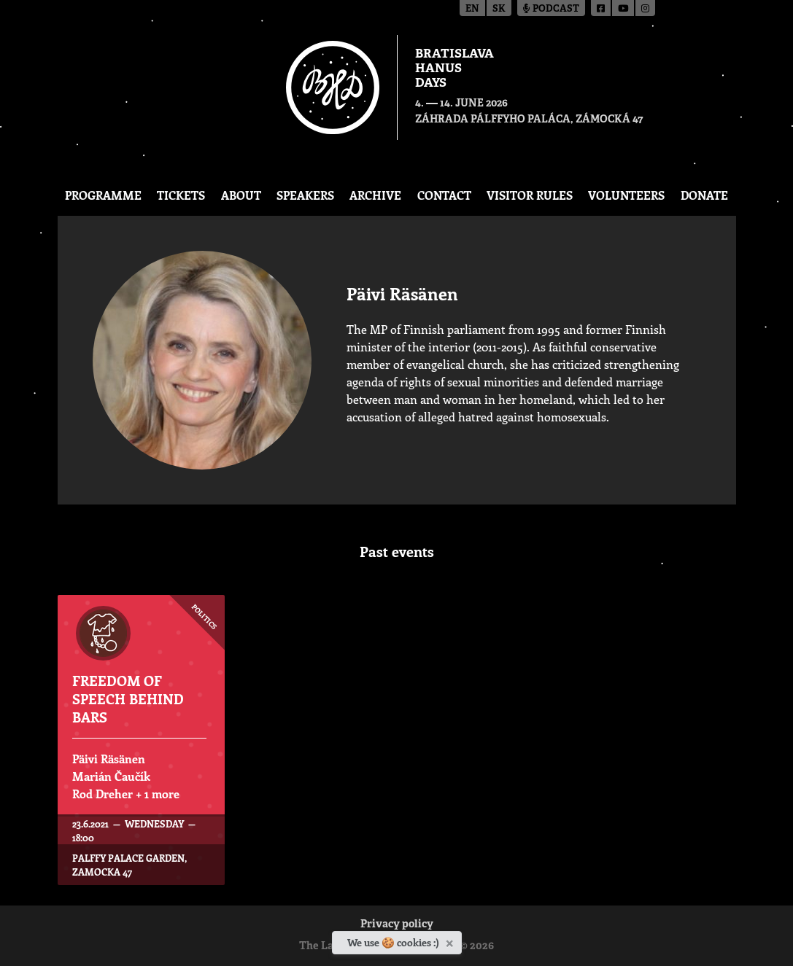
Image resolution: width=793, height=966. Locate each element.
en (472, 9)
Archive (375, 195)
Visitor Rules (530, 195)
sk (499, 9)
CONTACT (444, 195)
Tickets (181, 195)
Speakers (305, 195)
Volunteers (626, 195)
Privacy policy (396, 924)
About (241, 195)
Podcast (551, 9)
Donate (704, 195)
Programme (103, 195)
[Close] (451, 940)
